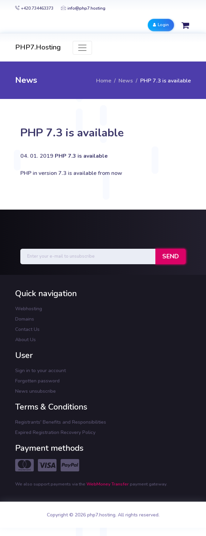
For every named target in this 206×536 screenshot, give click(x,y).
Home (103, 81)
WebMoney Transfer (108, 484)
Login (161, 24)
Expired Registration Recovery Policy (55, 432)
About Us (25, 339)
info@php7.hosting (83, 8)
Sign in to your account (40, 370)
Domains (24, 319)
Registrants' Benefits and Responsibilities (60, 422)
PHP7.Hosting (38, 47)
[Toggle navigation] (82, 48)
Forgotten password (37, 381)
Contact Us (27, 329)
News (126, 81)
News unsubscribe (35, 391)
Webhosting (28, 308)
